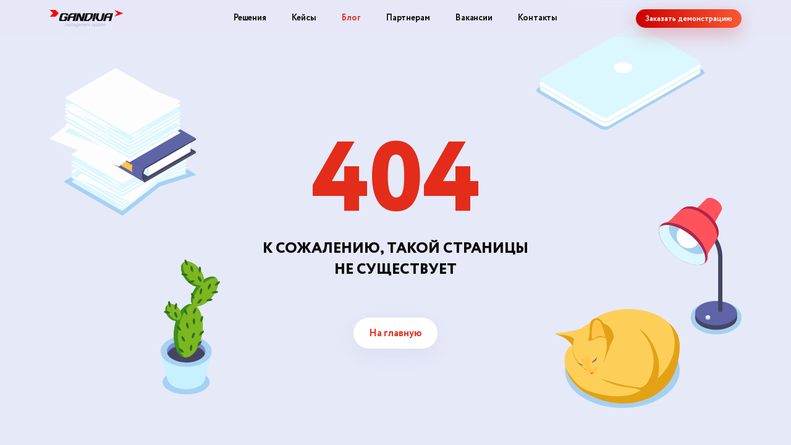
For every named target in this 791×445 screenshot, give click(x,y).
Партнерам (408, 18)
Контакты (537, 18)
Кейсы (304, 18)
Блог (351, 18)
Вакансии (474, 18)
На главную (395, 333)
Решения (250, 18)
